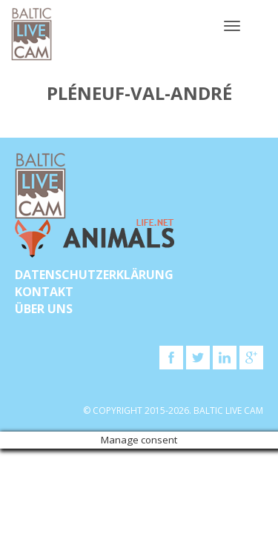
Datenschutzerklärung (94, 274)
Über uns (44, 309)
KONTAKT (44, 292)
